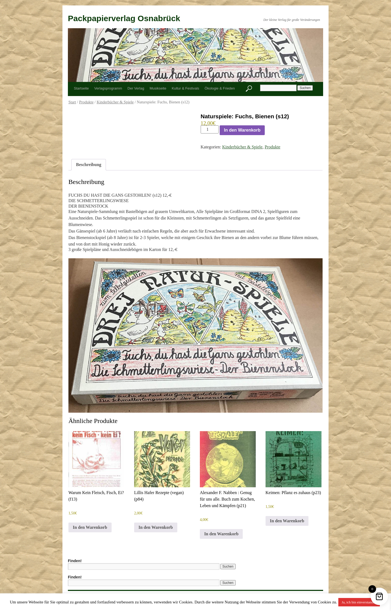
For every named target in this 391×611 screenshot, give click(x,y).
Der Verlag (136, 88)
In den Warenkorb (242, 130)
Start (72, 102)
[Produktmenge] (210, 129)
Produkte (86, 102)
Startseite (81, 88)
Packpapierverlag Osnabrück (124, 18)
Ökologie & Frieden (220, 88)
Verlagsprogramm (108, 88)
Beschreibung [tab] (88, 164)
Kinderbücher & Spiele (115, 102)
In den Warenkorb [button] (90, 527)
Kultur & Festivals (185, 88)
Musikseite (158, 88)
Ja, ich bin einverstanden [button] (359, 602)
